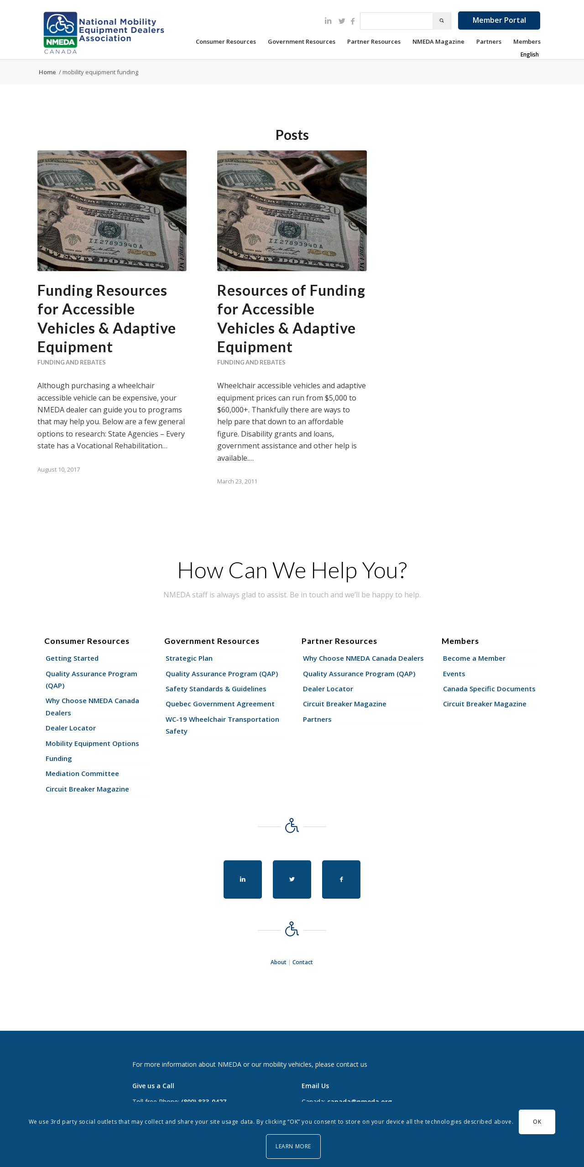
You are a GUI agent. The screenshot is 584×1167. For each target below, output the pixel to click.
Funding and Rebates (71, 362)
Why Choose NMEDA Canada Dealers (92, 706)
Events (454, 673)
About (279, 962)
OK (537, 1122)
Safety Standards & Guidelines (216, 688)
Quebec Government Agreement (220, 703)
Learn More (293, 1146)
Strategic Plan (189, 658)
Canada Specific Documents (489, 688)
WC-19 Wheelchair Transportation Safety (222, 725)
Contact (302, 962)
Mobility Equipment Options (92, 743)
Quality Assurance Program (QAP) (91, 679)
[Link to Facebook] (353, 21)
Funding (59, 758)
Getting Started (72, 658)
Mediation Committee (82, 773)
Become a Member (474, 658)
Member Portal (499, 20)
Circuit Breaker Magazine (87, 788)
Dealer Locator (71, 727)
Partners (317, 719)
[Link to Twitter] (342, 21)
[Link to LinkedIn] (328, 20)
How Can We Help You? (292, 569)
